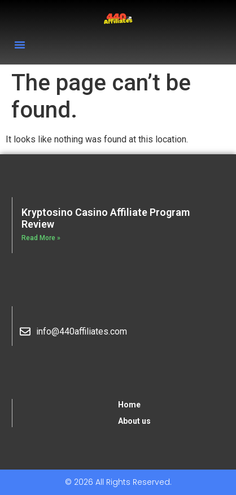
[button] (19, 44)
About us (134, 420)
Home (129, 404)
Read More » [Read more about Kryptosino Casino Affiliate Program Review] (40, 238)
